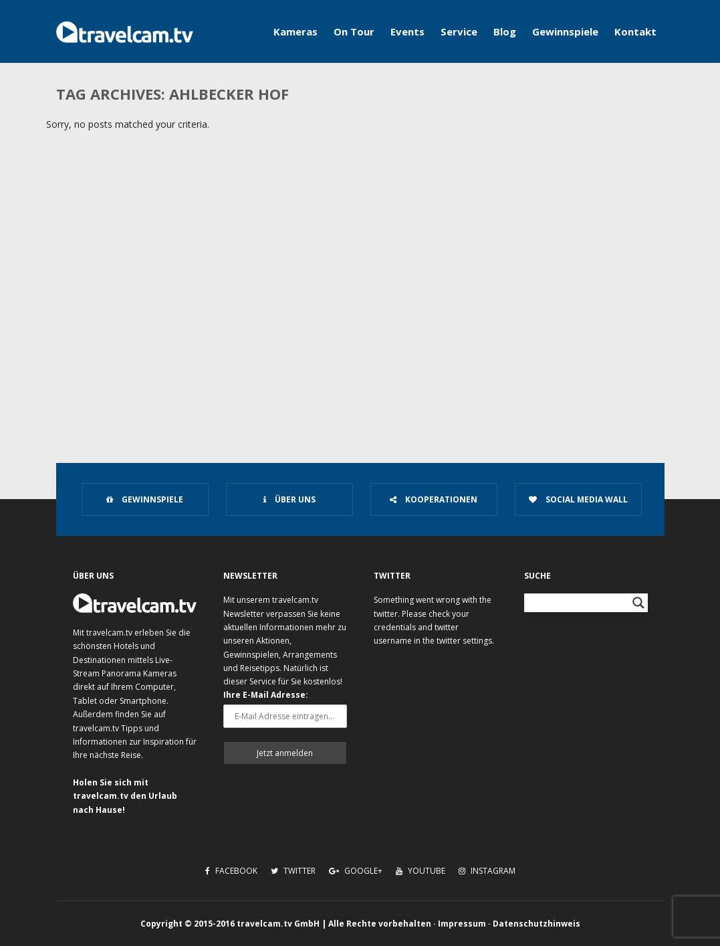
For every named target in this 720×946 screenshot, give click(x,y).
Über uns (289, 499)
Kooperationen (433, 499)
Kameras (295, 31)
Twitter (293, 870)
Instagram (487, 870)
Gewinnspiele (565, 31)
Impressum (462, 923)
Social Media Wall (578, 499)
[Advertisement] (360, 331)
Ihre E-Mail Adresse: (265, 694)
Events (407, 31)
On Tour (354, 31)
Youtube (420, 870)
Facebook (231, 870)
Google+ (355, 870)
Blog (504, 31)
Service (459, 31)
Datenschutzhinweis (536, 923)
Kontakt (635, 31)
